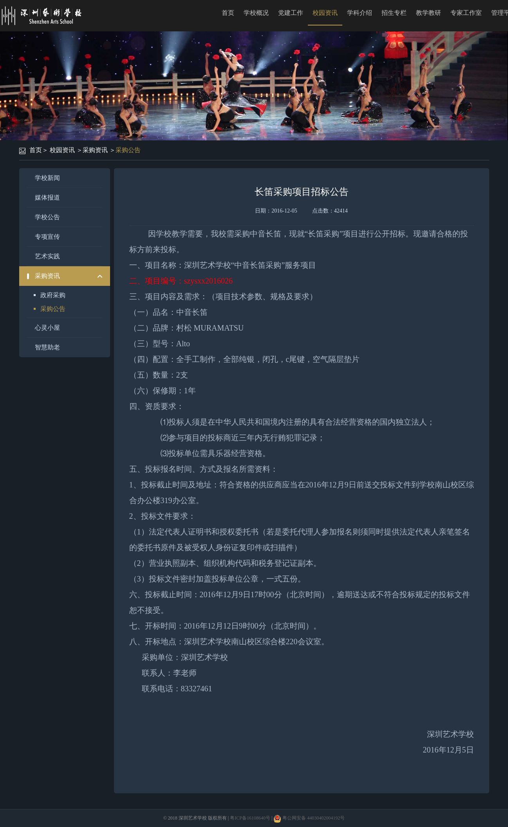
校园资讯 (325, 12)
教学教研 (428, 12)
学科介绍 (359, 12)
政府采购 (52, 295)
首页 (228, 12)
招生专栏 (394, 12)
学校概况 (256, 12)
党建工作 (290, 12)
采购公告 (128, 150)
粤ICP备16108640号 (250, 818)
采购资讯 (95, 150)
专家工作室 (466, 12)
